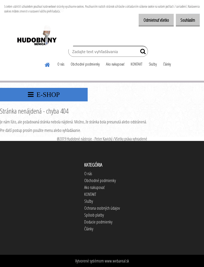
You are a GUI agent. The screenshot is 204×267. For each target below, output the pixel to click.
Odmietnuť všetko (150, 20)
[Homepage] (47, 64)
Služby (153, 64)
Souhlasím (185, 20)
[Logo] (36, 36)
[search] (142, 52)
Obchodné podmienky (85, 64)
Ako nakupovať (115, 64)
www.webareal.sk (117, 261)
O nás (60, 64)
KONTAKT (136, 64)
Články (167, 64)
